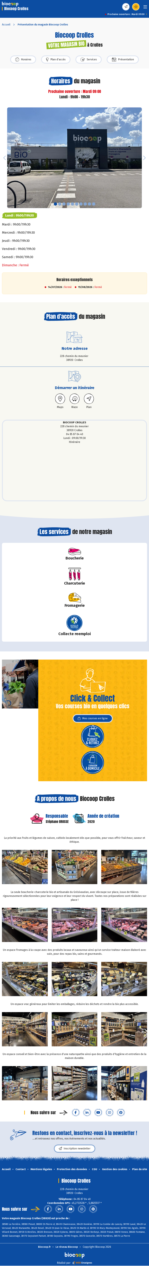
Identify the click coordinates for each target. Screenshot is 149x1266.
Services (88, 59)
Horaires (23, 59)
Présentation (123, 59)
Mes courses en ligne (93, 718)
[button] (4, 157)
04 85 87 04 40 (74, 434)
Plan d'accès (56, 59)
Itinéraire (74, 442)
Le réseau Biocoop (67, 1246)
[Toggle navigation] (145, 8)
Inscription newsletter (74, 1148)
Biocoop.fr (44, 1246)
